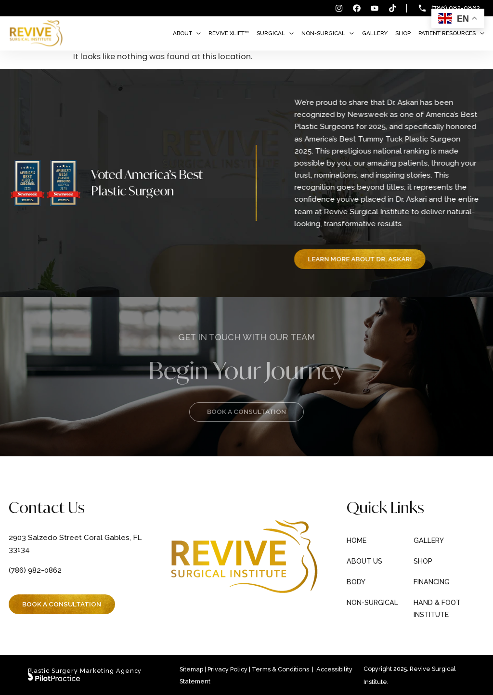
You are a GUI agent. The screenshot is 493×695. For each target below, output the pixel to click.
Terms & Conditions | (283, 669)
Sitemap (191, 669)
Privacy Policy (227, 669)
